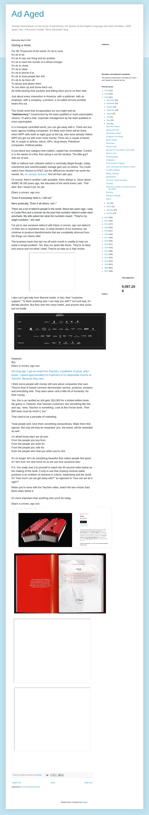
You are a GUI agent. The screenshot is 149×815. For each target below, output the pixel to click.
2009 (106, 264)
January (109, 213)
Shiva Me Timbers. (113, 127)
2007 (106, 271)
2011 (106, 258)
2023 (106, 218)
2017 (106, 238)
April (108, 203)
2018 (106, 234)
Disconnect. (110, 143)
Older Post (88, 783)
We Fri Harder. (111, 140)
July (108, 117)
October (109, 107)
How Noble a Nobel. (113, 133)
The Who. (109, 184)
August (109, 114)
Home (52, 783)
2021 (106, 224)
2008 (106, 268)
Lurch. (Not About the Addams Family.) (120, 167)
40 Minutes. (110, 160)
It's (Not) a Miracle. (113, 170)
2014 (106, 248)
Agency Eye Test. (112, 130)
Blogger (85, 802)
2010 (106, 261)
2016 (106, 241)
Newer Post (16, 783)
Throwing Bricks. (112, 157)
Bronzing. (109, 192)
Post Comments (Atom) (31, 787)
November (110, 103)
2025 (106, 94)
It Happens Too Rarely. (114, 137)
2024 (106, 97)
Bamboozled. (111, 177)
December (110, 100)
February (110, 210)
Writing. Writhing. (112, 174)
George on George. (113, 196)
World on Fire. (111, 153)
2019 (106, 231)
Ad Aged (27, 14)
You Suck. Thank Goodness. (117, 180)
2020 (106, 228)
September (110, 110)
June (108, 120)
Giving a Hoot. (111, 147)
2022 (106, 221)
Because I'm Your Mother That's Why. (120, 150)
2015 (106, 244)
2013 (106, 251)
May (108, 124)
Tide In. (109, 199)
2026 (106, 91)
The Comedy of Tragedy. (115, 163)
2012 (106, 254)
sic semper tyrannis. (36, 174)
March (109, 207)
